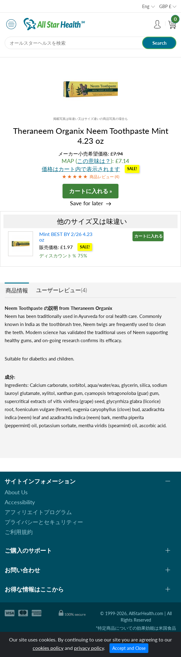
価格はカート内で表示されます (81, 168)
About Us (16, 492)
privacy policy (89, 648)
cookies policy (48, 648)
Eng (145, 6)
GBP (165, 6)
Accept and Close (129, 648)
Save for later (86, 203)
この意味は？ (94, 160)
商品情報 (17, 290)
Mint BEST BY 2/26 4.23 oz (65, 236)
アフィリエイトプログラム (38, 512)
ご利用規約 (19, 531)
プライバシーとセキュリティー (44, 522)
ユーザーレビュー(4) (61, 290)
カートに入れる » (90, 191)
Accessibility (20, 502)
